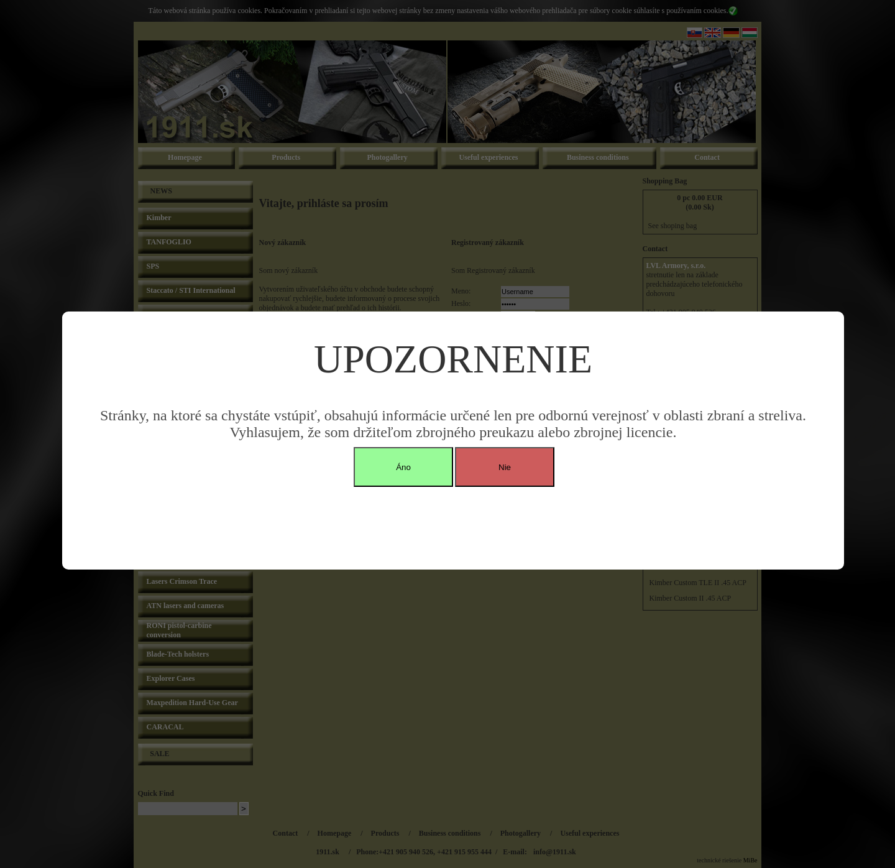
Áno (403, 467)
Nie (504, 467)
